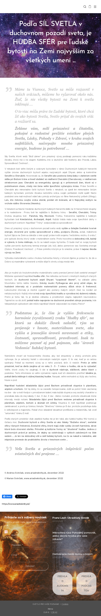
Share (7, 496)
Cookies (65, 604)
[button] (84, 6)
